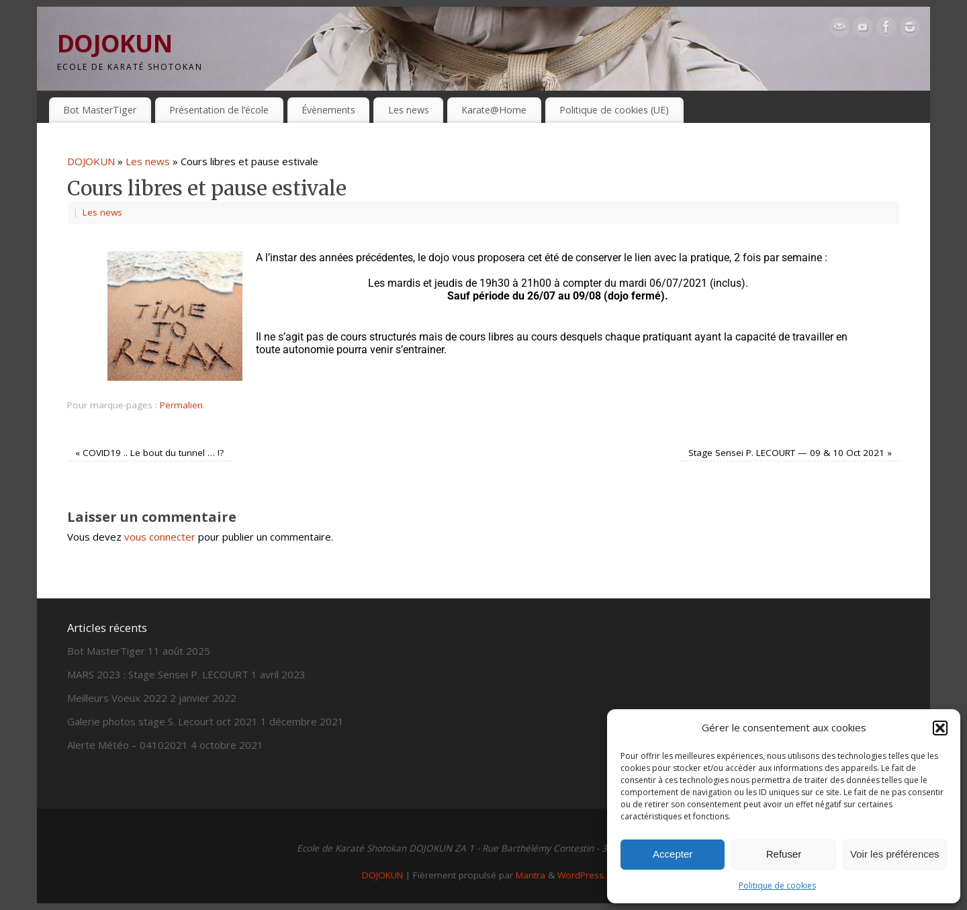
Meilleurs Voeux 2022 (117, 697)
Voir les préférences (894, 854)
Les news (408, 109)
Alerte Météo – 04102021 (127, 745)
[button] (940, 728)
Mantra (530, 875)
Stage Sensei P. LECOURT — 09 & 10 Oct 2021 (790, 453)
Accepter (672, 854)
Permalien (181, 405)
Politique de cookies (777, 885)
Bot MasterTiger (99, 109)
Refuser (784, 854)
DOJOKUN (114, 43)
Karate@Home (493, 109)
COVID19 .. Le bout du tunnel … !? (149, 453)
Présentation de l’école (219, 109)
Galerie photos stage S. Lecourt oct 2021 (162, 721)
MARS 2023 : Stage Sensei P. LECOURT (157, 674)
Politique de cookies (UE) (614, 109)
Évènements (328, 109)
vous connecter (159, 536)
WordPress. (581, 875)
